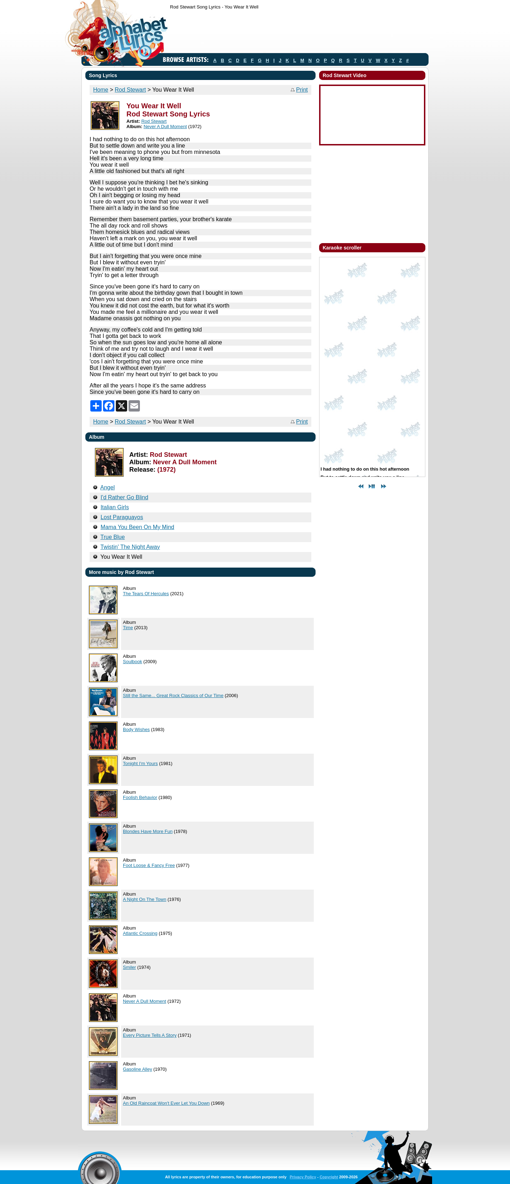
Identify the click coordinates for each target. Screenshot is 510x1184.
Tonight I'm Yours (140, 763)
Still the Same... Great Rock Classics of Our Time (173, 695)
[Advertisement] (299, 33)
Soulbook (132, 661)
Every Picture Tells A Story (150, 1035)
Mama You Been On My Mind (137, 527)
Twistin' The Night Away (130, 547)
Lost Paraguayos (122, 517)
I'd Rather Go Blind (124, 497)
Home (100, 90)
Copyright (328, 1177)
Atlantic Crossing (140, 933)
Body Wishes (136, 729)
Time (128, 627)
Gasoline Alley (137, 1069)
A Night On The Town (144, 899)
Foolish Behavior (140, 797)
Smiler (129, 967)
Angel (107, 487)
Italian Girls (115, 507)
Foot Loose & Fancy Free (149, 865)
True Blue (113, 537)
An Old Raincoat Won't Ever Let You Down (166, 1103)
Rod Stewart (130, 90)
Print (302, 90)
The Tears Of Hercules (146, 593)
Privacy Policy (303, 1177)
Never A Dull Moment (165, 126)
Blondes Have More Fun (147, 831)
